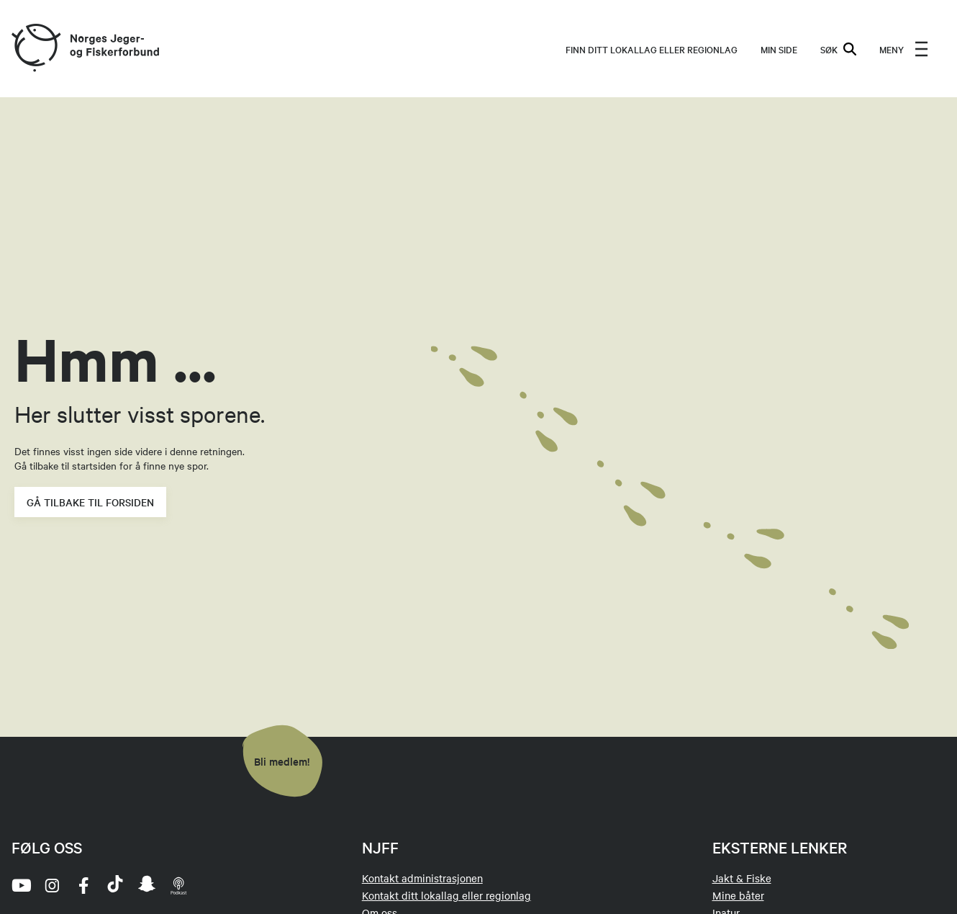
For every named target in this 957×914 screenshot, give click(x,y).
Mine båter (738, 895)
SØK (838, 48)
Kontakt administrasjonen (422, 878)
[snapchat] (146, 885)
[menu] (904, 49)
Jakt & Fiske (741, 878)
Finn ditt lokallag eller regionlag (652, 48)
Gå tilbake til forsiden (90, 502)
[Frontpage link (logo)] (35, 48)
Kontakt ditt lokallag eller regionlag (446, 895)
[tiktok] (115, 885)
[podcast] (178, 885)
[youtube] (20, 885)
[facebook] (83, 885)
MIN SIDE (779, 48)
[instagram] (52, 885)
